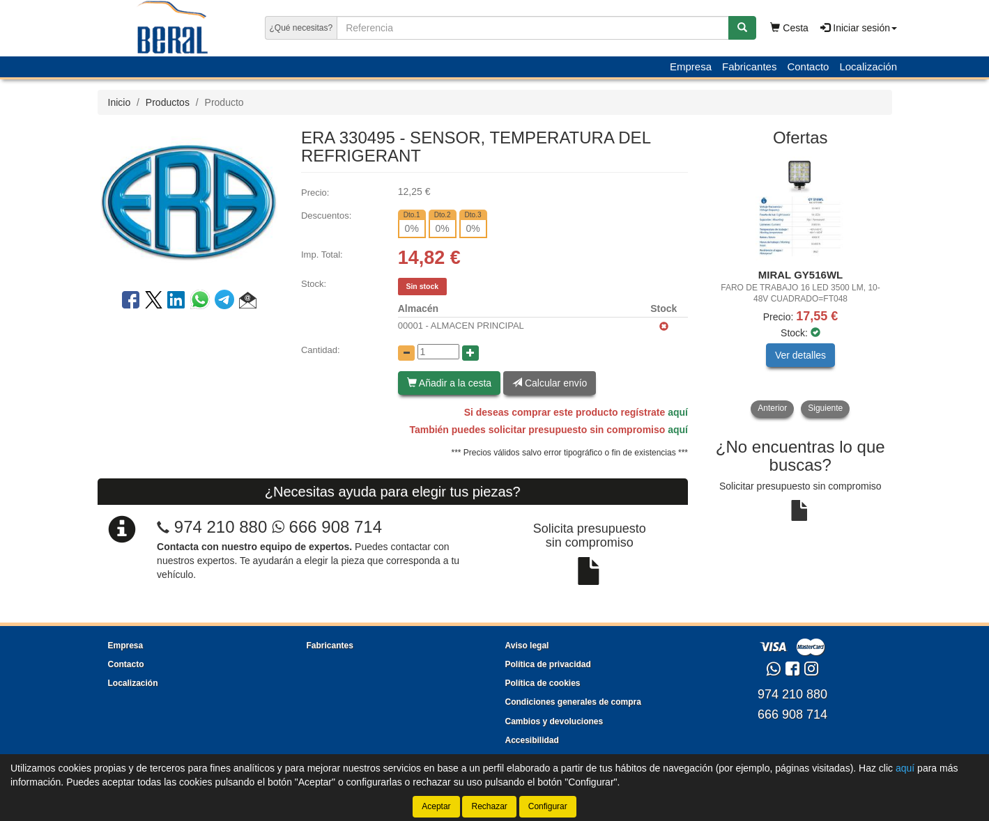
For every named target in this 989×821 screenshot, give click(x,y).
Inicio (119, 102)
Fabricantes (749, 66)
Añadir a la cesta (449, 383)
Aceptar (436, 806)
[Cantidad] (438, 351)
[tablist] (800, 287)
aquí (678, 412)
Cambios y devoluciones (554, 721)
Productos (168, 102)
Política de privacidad (548, 664)
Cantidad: (320, 350)
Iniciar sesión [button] (858, 27)
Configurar (547, 806)
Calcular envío (549, 383)
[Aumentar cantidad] (470, 353)
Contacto (808, 66)
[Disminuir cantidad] (406, 353)
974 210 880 (220, 526)
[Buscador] (532, 28)
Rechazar (489, 806)
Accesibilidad (532, 740)
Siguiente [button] (825, 408)
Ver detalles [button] (800, 355)
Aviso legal (527, 645)
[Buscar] (742, 28)
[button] (247, 302)
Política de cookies (543, 683)
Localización (868, 66)
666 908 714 (327, 526)
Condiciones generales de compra (573, 702)
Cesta (789, 27)
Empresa (691, 66)
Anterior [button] (772, 408)
